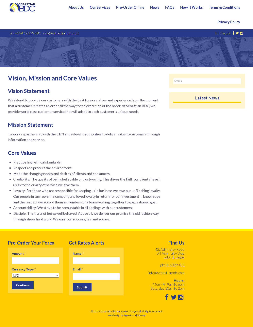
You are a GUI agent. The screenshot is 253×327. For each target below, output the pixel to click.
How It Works (191, 7)
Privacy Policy (229, 22)
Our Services (100, 7)
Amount (19, 253)
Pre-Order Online (130, 7)
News (154, 7)
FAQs (169, 7)
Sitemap (141, 315)
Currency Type (24, 269)
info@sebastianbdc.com (61, 33)
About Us (76, 7)
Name (78, 253)
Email (78, 269)
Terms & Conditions (224, 7)
